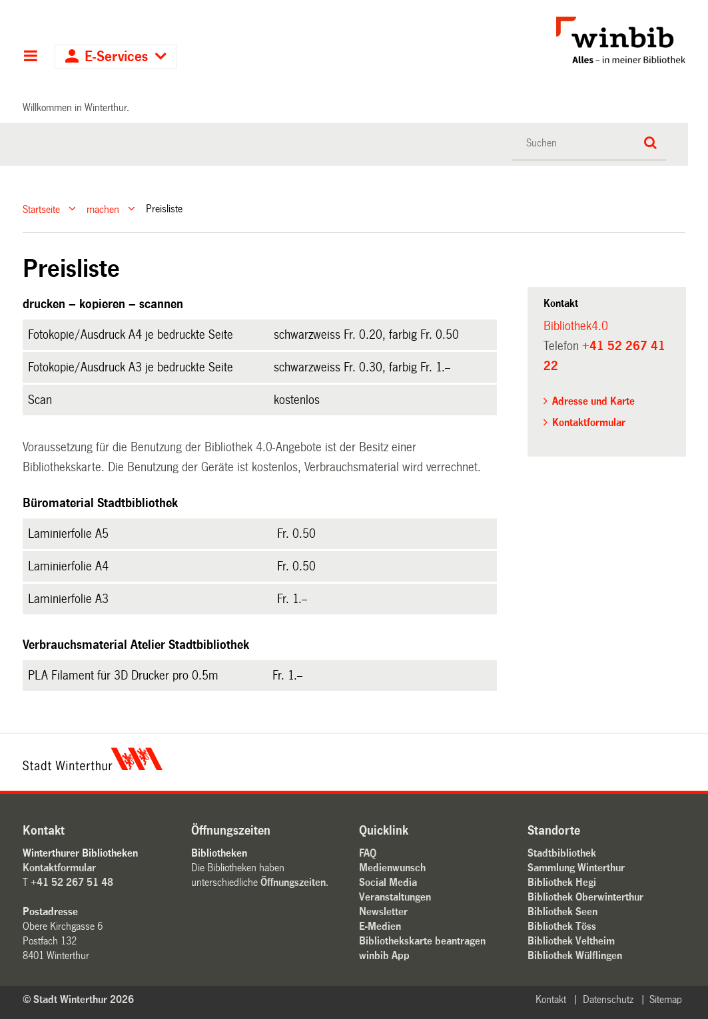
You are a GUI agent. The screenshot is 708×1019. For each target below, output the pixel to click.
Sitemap (665, 999)
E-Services (116, 57)
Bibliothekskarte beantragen (422, 940)
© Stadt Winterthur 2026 (78, 999)
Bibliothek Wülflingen (575, 955)
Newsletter (383, 911)
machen (103, 208)
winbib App (384, 955)
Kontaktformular (588, 422)
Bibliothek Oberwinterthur (585, 897)
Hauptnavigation (30, 57)
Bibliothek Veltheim (571, 940)
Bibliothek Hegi (562, 882)
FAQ (367, 853)
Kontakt (550, 999)
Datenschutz (608, 999)
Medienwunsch (392, 867)
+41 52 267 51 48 (72, 882)
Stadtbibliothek (562, 853)
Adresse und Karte (593, 401)
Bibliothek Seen (562, 911)
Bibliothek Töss (562, 926)
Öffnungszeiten (293, 882)
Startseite (41, 208)
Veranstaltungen (395, 897)
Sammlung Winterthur (576, 867)
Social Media (388, 882)
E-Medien (380, 926)
